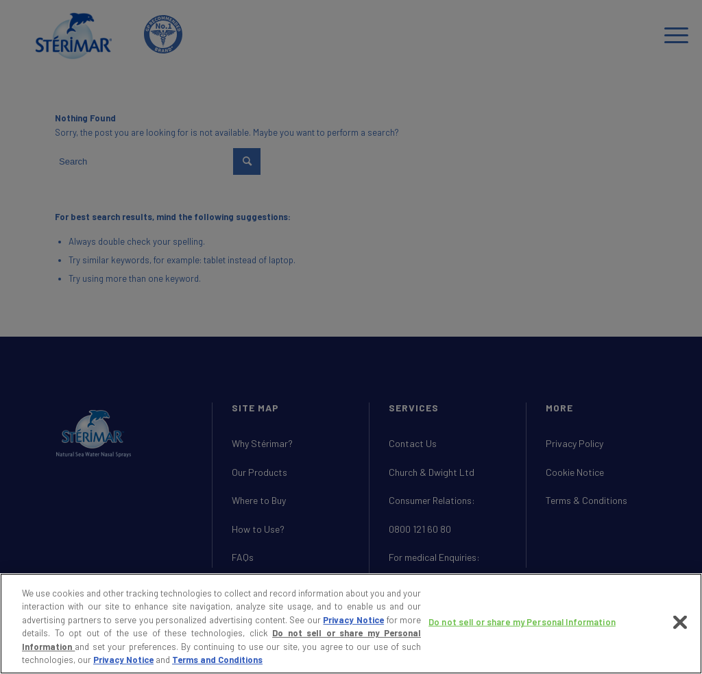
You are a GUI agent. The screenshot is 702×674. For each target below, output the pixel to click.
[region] (351, 623)
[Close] (680, 622)
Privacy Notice (353, 619)
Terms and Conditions (217, 659)
